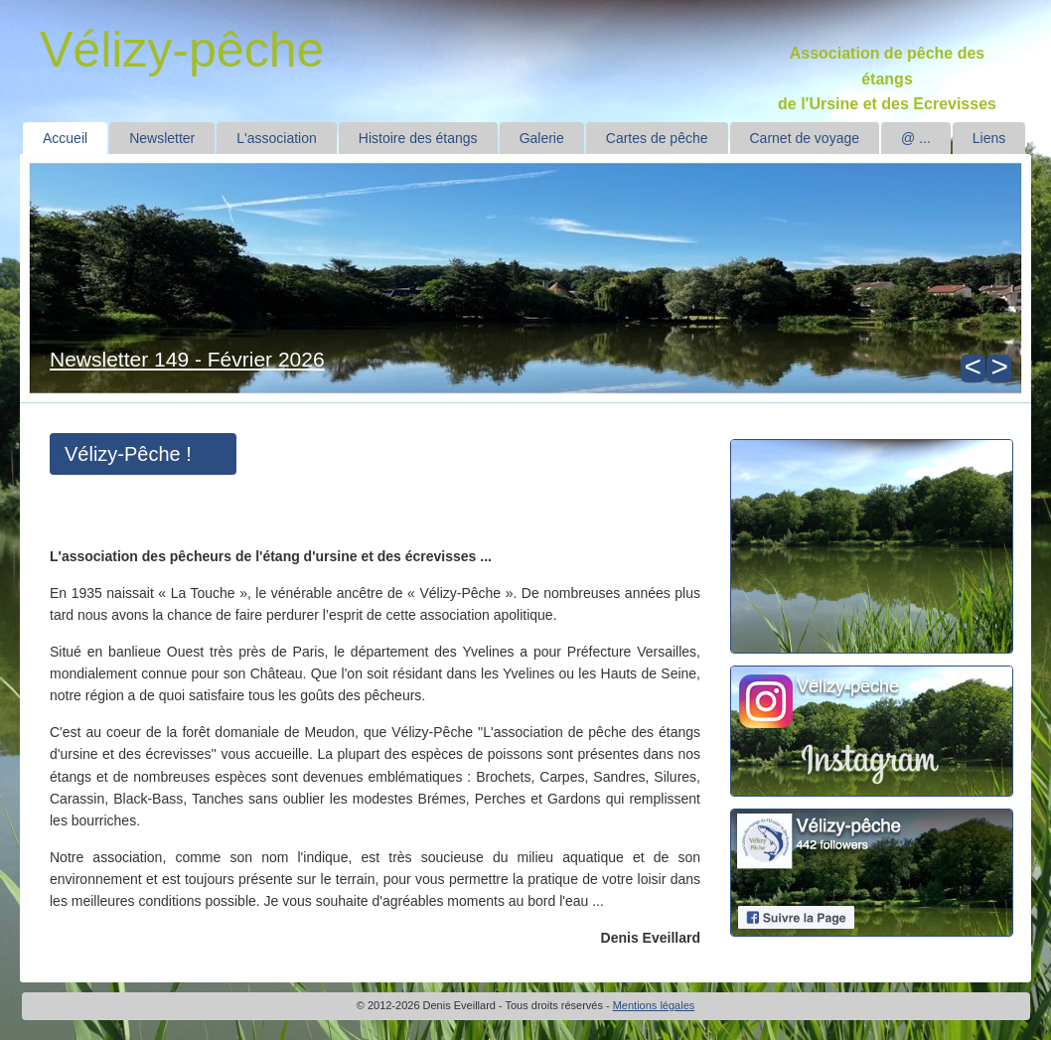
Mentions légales (654, 1005)
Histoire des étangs (418, 138)
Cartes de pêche (657, 138)
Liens (989, 138)
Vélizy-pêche (182, 49)
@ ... (916, 138)
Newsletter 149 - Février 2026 (187, 359)
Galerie (542, 138)
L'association (276, 138)
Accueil (65, 138)
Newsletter (162, 138)
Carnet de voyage (805, 138)
